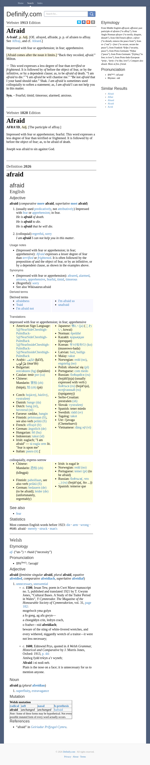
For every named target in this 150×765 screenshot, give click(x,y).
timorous (71, 279)
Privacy (67, 757)
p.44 (45, 653)
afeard (104, 64)
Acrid (110, 107)
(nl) (35, 406)
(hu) (38, 432)
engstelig (64, 363)
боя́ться (63, 386)
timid (60, 279)
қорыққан (77, 337)
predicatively (42, 209)
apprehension (41, 212)
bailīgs (81, 352)
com (77, 371)
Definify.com (69, 752)
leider (38, 491)
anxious (21, 279)
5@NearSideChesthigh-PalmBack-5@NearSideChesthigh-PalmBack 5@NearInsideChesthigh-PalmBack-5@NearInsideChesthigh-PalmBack (32, 343)
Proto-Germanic (121, 51)
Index (40, 3)
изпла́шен (23, 371)
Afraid (40, 254)
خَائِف (30, 359)
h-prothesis (61, 706)
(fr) (39, 425)
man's (53, 528)
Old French (120, 38)
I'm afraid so (66, 301)
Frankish (118, 47)
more (40, 203)
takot (74, 416)
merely (32, 528)
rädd (74, 412)
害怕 (34, 382)
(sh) (74, 401)
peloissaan (34, 417)
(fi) (44, 417)
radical (14, 706)
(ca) (42, 374)
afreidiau (38, 685)
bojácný (31, 395)
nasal (41, 706)
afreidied (16, 578)
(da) (38, 402)
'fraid (19, 304)
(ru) (87, 374)
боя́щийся (77, 374)
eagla (36, 443)
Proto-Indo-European (130, 57)
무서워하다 (78, 344)
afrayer (119, 34)
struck (43, 528)
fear (25, 212)
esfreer (137, 38)
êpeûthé (76, 333)
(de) (43, 428)
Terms (83, 757)
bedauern (34, 487)
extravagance (40, 691)
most (74, 203)
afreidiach (48, 578)
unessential (40, 584)
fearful (51, 279)
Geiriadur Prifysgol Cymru (48, 727)
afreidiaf (78, 578)
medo (84, 371)
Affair (110, 97)
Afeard (111, 100)
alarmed (84, 275)
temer (78, 471)
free (117, 64)
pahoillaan (34, 480)
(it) (36, 451)
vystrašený (23, 398)
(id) (41, 436)
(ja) (81, 326)
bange (31, 402)
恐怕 (34, 468)
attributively (66, 209)
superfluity (23, 691)
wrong (84, 525)
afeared (72, 275)
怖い (75, 326)
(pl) (86, 367)
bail (72, 352)
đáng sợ (80, 427)
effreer (129, 38)
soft (23, 706)
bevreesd (22, 410)
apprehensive (36, 279)
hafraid (58, 709)
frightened (44, 258)
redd (77, 359)
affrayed (125, 28)
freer (115, 44)
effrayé (31, 425)
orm (43, 443)
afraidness (22, 301)
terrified (28, 258)
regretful (37, 233)
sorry (48, 233)
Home (21, 3)
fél (33, 432)
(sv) (80, 412)
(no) (84, 359)
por (37, 374)
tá (31, 443)
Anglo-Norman (108, 34)
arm (75, 525)
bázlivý (43, 395)
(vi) (88, 427)
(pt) (85, 471)
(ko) (89, 344)
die (68, 525)
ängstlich (34, 428)
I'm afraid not (25, 308)
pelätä (38, 421)
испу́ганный (66, 389)
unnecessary (24, 584)
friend (123, 64)
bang (29, 406)
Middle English (114, 28)
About (76, 757)
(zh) (40, 382)
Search (30, 3)
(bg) (33, 371)
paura (29, 451)
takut (35, 436)
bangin (43, 413)
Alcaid (111, 103)
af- (11, 552)
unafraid (63, 304)
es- (102, 44)
